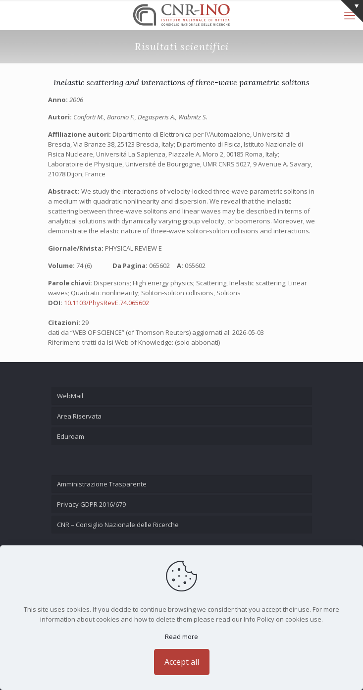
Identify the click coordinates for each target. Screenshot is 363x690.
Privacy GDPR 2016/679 (91, 504)
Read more (181, 636)
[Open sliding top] (352, 11)
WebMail (70, 395)
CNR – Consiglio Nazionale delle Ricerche (118, 524)
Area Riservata (79, 416)
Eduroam (70, 436)
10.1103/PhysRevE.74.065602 (106, 302)
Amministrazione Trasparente (102, 483)
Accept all (181, 661)
